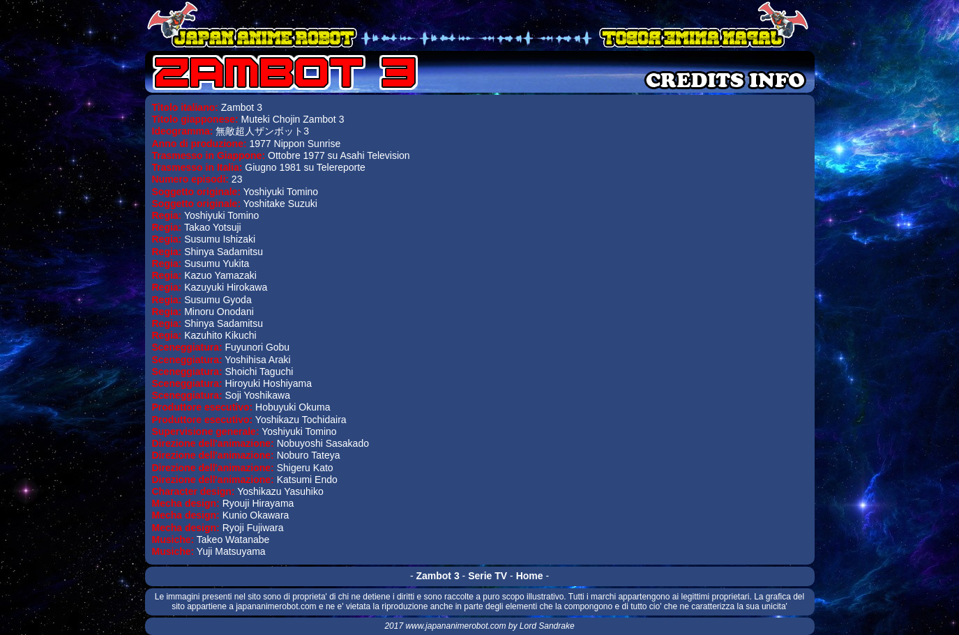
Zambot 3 (437, 575)
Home (529, 575)
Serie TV (487, 575)
